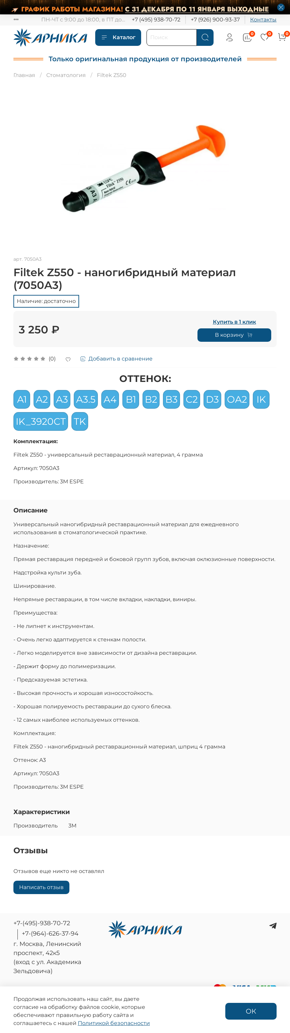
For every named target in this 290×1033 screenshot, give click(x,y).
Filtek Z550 (111, 75)
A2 (42, 399)
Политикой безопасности (114, 1023)
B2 (151, 399)
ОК (251, 1011)
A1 (22, 399)
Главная (24, 75)
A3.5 (86, 399)
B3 (171, 399)
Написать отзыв (41, 887)
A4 (110, 399)
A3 (62, 399)
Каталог (118, 37)
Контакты (263, 19)
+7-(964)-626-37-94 (50, 933)
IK (261, 399)
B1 (131, 399)
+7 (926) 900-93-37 (215, 19)
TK (80, 421)
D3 (212, 399)
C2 (192, 399)
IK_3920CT (41, 421)
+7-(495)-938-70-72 (41, 923)
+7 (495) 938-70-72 (156, 19)
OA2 (237, 399)
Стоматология (66, 75)
